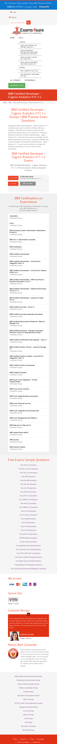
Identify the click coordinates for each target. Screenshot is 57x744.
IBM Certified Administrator (16, 254)
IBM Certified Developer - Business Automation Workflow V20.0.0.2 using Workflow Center (27, 330)
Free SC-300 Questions (28, 526)
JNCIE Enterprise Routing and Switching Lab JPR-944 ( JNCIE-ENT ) (25, 52)
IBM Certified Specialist (14, 369)
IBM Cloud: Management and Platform (20, 413)
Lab (17, 38)
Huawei (19, 68)
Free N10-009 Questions (28, 476)
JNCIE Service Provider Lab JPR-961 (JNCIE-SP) (25, 63)
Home (9, 38)
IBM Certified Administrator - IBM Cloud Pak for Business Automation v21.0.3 (26, 281)
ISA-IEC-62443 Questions (28, 538)
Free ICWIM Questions (28, 515)
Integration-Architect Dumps (28, 700)
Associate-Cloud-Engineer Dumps (28, 689)
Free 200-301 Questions (28, 480)
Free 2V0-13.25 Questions (28, 469)
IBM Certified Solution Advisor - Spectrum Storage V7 (25, 345)
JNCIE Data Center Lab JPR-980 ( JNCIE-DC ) (25, 46)
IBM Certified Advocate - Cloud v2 (18, 305)
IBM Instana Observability (15, 427)
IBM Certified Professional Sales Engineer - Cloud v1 (25, 338)
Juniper (19, 42)
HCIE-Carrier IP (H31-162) (25, 71)
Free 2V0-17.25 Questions (28, 492)
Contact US (28, 736)
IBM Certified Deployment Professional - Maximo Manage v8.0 (27, 321)
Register (9, 17)
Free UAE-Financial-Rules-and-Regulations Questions (28, 565)
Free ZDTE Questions (28, 473)
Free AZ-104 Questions (28, 484)
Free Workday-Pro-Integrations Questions (28, 561)
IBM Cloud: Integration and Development (20, 405)
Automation (10, 218)
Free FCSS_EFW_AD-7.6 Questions (28, 549)
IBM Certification (12, 247)
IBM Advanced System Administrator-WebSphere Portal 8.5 (27, 233)
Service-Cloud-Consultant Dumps (28, 677)
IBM (10, 97)
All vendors (45, 38)
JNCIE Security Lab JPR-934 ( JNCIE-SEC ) (25, 58)
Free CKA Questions (28, 519)
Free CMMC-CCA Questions (28, 503)
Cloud (8, 225)
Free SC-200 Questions (28, 522)
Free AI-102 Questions (28, 507)
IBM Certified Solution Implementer (19, 362)
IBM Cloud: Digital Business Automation (20, 391)
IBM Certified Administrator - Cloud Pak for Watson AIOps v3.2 (27, 272)
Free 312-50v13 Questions (28, 511)
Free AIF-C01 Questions (29, 499)
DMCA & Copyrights (41, 736)
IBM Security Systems (14, 442)
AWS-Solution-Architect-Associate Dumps (28, 670)
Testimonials (12, 81)
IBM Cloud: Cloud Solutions (16, 384)
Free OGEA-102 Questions (28, 530)
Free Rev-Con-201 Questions (28, 465)
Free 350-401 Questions (28, 488)
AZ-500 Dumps (29, 685)
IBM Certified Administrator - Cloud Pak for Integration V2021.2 (25, 263)
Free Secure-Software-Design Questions (28, 553)
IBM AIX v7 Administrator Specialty (19, 240)
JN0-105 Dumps (28, 708)
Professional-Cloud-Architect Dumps (28, 674)
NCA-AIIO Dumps (28, 724)
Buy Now (26, 184)
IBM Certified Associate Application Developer (22, 313)
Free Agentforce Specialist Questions (28, 542)
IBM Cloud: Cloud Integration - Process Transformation (25, 376)
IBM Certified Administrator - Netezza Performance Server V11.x (27, 290)
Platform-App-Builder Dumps (28, 681)
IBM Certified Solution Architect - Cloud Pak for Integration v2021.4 (27, 354)
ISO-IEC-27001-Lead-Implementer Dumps (28, 697)
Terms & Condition (15, 736)
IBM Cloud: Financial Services (16, 398)
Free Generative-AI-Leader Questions (28, 545)
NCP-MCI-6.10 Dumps (28, 720)
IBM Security (10, 434)
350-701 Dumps (28, 693)
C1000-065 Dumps (23, 177)
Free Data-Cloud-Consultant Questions (28, 557)
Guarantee (40, 733)
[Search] (25, 22)
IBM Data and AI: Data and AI (16, 420)
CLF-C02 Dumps (28, 704)
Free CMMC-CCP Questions (28, 496)
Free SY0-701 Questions (28, 461)
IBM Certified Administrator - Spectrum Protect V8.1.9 (25, 298)
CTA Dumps (28, 716)
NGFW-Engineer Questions (29, 534)
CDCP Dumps (28, 712)
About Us (24, 733)
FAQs (32, 733)
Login (10, 12)
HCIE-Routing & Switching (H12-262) (26, 75)
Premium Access (28, 81)
